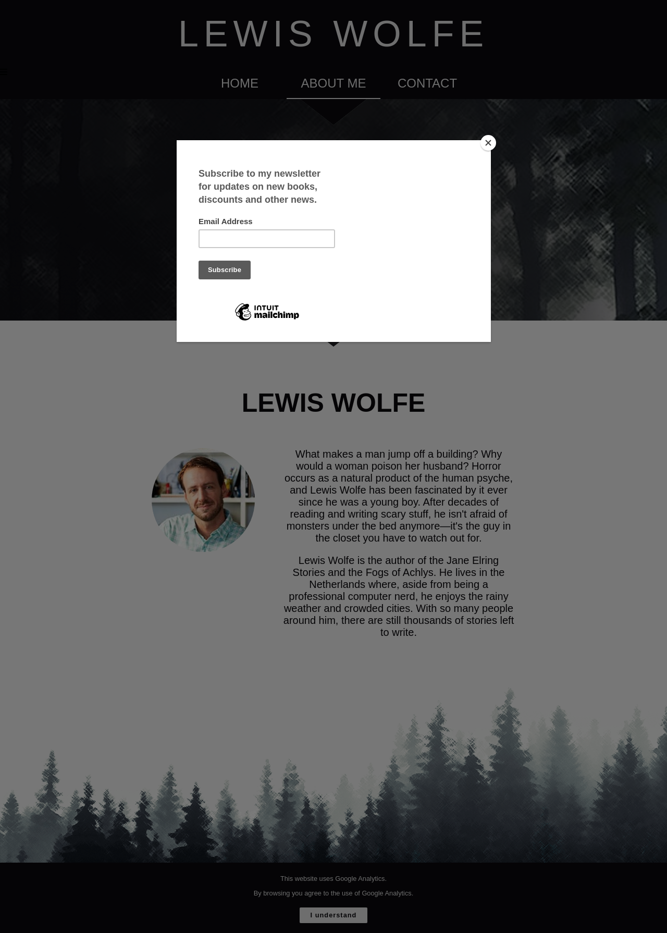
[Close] (488, 143)
